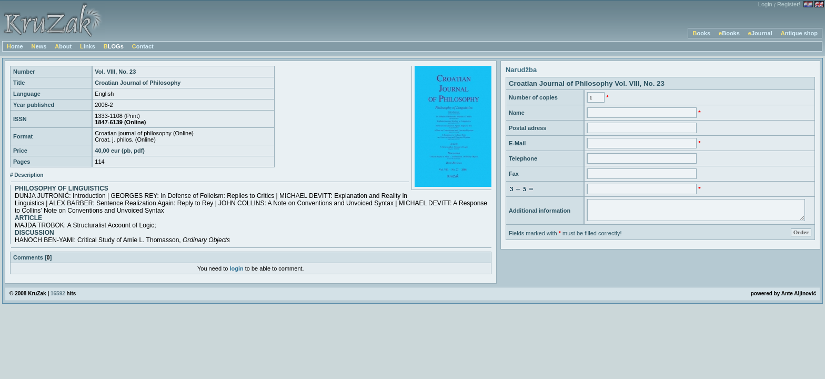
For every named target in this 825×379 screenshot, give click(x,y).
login (236, 268)
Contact (143, 46)
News (39, 46)
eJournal (760, 33)
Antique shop (799, 33)
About (63, 46)
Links (87, 46)
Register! (788, 4)
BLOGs (114, 46)
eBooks (729, 33)
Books (701, 33)
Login (765, 4)
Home (15, 46)
